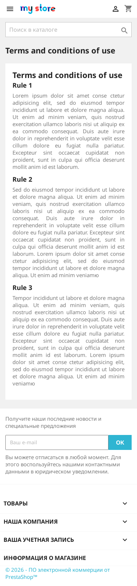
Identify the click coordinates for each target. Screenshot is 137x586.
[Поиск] (68, 29)
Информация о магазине (45, 558)
